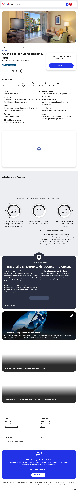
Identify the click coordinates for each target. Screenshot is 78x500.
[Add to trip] (39, 148)
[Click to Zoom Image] (39, 27)
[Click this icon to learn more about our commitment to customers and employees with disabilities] (5, 448)
